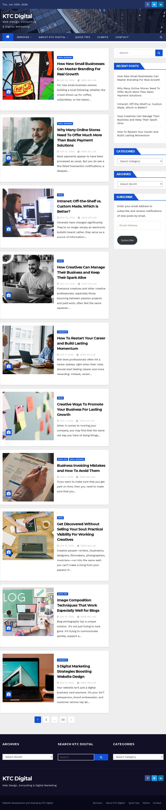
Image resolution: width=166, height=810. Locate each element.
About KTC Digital (53, 37)
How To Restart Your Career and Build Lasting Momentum (81, 343)
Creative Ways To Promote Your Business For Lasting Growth (80, 409)
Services (24, 37)
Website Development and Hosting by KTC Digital (27, 803)
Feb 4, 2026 (66, 421)
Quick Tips (82, 37)
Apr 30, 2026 (67, 80)
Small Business (65, 57)
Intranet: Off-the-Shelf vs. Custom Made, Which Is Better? (79, 206)
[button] (161, 37)
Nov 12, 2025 (67, 683)
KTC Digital (17, 16)
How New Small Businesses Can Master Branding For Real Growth (81, 69)
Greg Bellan (87, 80)
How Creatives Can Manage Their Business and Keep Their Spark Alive (81, 272)
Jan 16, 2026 (67, 546)
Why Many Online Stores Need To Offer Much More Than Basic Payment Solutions (138, 92)
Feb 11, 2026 (66, 355)
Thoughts (62, 332)
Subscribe (127, 240)
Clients (102, 37)
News (60, 195)
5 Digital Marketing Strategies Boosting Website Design (74, 671)
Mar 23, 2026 (67, 218)
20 (63, 719)
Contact (122, 37)
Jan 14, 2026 (67, 617)
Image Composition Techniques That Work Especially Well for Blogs (78, 605)
